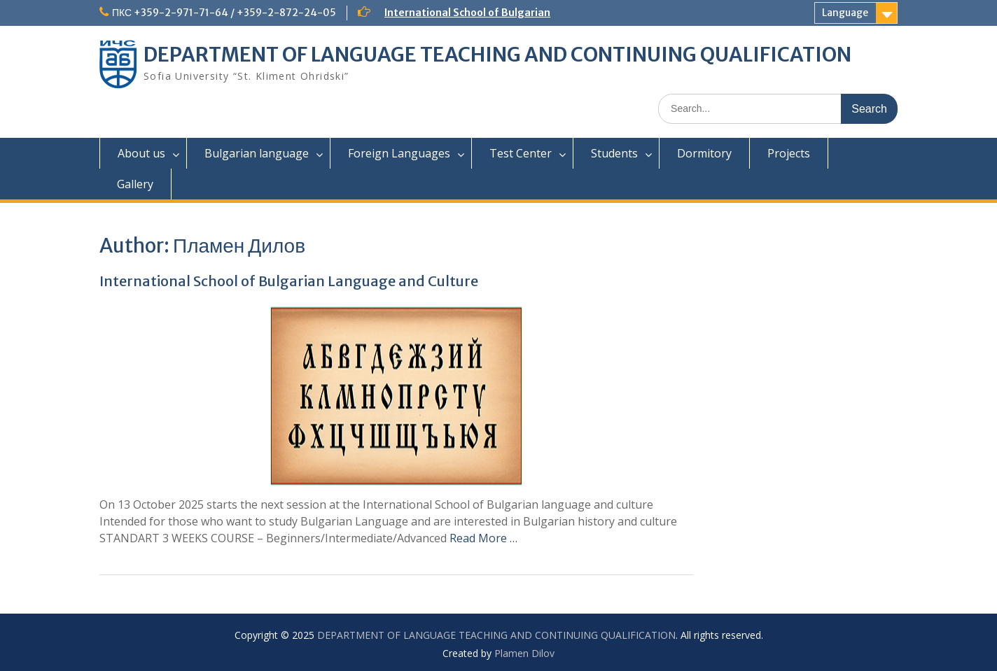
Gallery (135, 184)
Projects (788, 153)
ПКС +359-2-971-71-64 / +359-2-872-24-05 (224, 12)
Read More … (483, 538)
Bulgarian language (256, 153)
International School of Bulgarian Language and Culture (288, 281)
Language (845, 12)
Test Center (520, 153)
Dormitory (704, 153)
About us (141, 153)
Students (614, 153)
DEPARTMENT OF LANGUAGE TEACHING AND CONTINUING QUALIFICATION (497, 54)
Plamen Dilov (524, 653)
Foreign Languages (399, 153)
